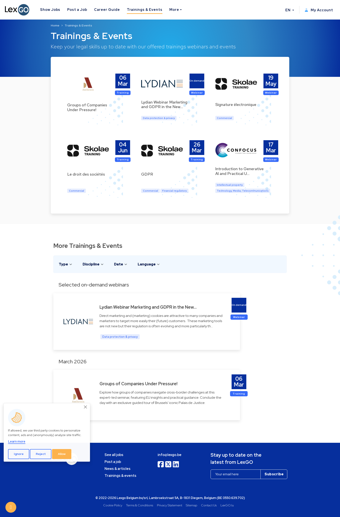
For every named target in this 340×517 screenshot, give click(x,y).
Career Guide (107, 9)
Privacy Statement (169, 505)
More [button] (174, 9)
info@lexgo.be (169, 455)
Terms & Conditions (139, 505)
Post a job (113, 461)
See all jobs (114, 455)
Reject (41, 454)
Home (55, 25)
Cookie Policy (112, 505)
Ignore (19, 454)
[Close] (85, 407)
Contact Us (209, 505)
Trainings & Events (144, 9)
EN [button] (288, 10)
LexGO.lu (227, 505)
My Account (319, 10)
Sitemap (191, 505)
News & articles (118, 468)
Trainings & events (120, 475)
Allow (62, 454)
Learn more (16, 441)
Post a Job (77, 9)
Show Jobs (50, 9)
